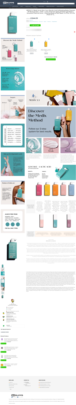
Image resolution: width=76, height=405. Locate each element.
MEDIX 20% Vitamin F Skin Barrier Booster (69, 229)
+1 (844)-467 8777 (9, 326)
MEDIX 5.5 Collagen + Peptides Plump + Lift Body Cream (71, 197)
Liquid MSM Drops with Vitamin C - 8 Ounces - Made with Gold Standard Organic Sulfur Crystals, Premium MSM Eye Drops (11, 348)
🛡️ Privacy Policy (11, 385)
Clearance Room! (5, 332)
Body (28, 7)
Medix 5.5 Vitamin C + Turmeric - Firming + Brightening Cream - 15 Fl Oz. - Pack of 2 (10, 364)
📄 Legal (10, 389)
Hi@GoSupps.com (28, 385)
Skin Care (24, 7)
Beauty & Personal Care (19, 7)
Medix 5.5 (31, 20)
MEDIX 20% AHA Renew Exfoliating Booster (55, 230)
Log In (44, 1)
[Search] (45, 3)
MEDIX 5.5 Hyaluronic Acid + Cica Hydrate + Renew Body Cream (63, 197)
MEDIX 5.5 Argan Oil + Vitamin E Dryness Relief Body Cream (55, 197)
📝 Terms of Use (11, 387)
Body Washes (35, 7)
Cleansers (31, 7)
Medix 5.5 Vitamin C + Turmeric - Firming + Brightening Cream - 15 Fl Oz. (46, 50)
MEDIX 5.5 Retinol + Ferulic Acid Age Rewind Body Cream (39, 197)
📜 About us (11, 382)
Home (9, 7)
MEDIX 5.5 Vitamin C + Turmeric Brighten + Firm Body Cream (47, 197)
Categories (13, 7)
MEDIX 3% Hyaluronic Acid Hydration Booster (42, 230)
